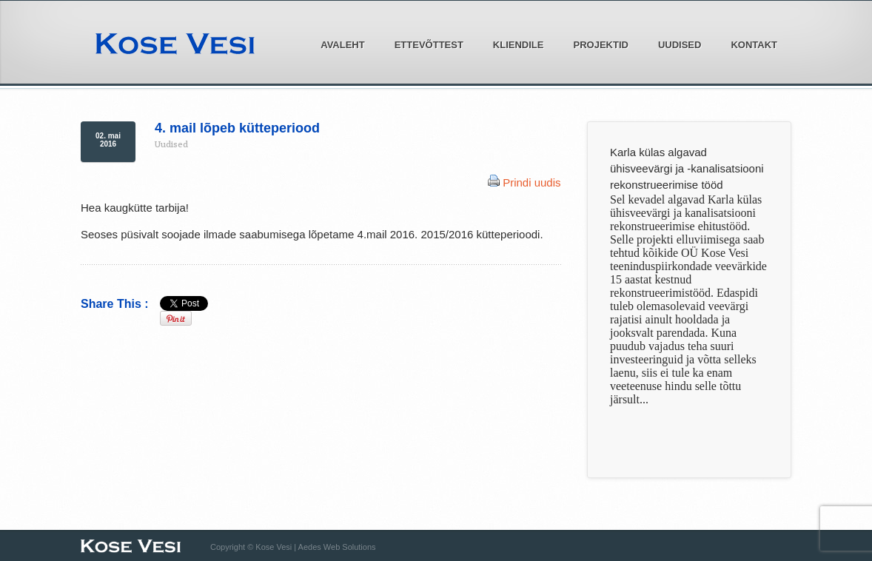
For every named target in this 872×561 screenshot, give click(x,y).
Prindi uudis (531, 182)
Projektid (596, 43)
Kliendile (514, 43)
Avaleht (342, 44)
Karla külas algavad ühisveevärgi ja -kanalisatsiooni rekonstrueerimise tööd (687, 168)
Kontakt (754, 44)
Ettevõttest (424, 43)
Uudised (680, 44)
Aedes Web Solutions (337, 546)
